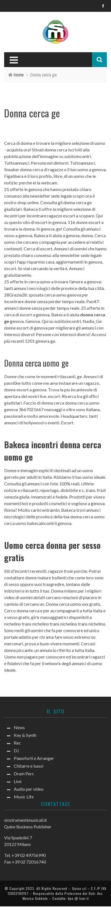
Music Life (24, 796)
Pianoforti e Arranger (34, 758)
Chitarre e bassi (28, 765)
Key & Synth (25, 735)
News (19, 727)
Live (17, 781)
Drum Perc (24, 773)
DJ (16, 750)
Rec (17, 742)
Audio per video (29, 789)
